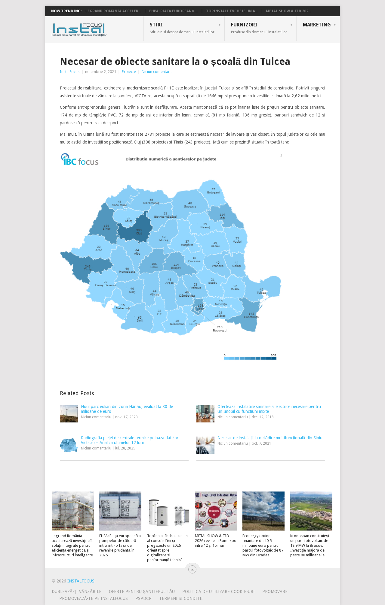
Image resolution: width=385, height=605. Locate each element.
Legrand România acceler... (113, 11)
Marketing (317, 25)
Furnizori (259, 28)
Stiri (182, 28)
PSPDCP (143, 598)
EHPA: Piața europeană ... (173, 11)
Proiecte (129, 71)
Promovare (275, 591)
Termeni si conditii (181, 598)
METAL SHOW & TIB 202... (288, 11)
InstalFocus (92, 28)
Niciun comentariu (157, 71)
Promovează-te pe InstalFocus (93, 598)
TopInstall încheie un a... (232, 11)
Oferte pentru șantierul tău (142, 591)
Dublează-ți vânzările (76, 591)
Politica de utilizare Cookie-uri (218, 591)
